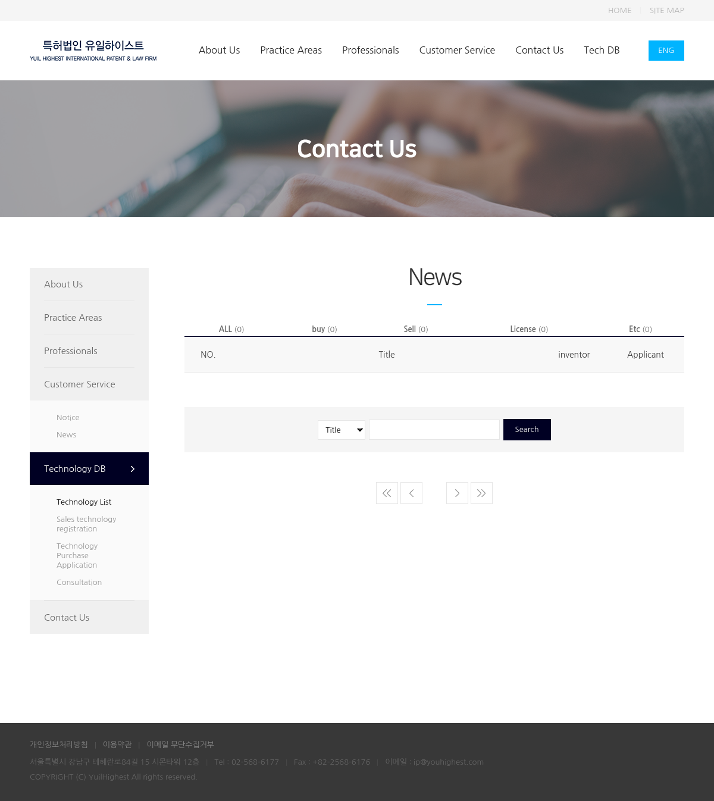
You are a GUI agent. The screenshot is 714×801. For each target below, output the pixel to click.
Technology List (84, 502)
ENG (666, 50)
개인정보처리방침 (59, 745)
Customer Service (457, 50)
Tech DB (602, 50)
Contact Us (539, 50)
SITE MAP (667, 10)
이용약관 (117, 745)
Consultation (79, 582)
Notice (68, 417)
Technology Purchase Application (77, 555)
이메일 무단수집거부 (180, 745)
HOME (620, 10)
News (66, 435)
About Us (219, 50)
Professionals (370, 50)
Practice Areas (291, 50)
